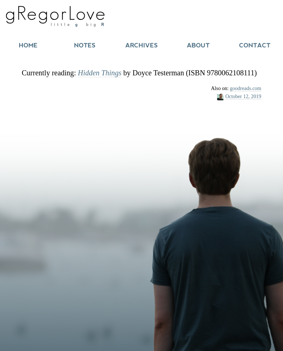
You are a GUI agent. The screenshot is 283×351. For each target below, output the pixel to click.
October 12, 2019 (243, 96)
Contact (254, 45)
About (198, 45)
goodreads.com (245, 88)
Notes (84, 45)
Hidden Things (99, 73)
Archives (141, 45)
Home (28, 45)
